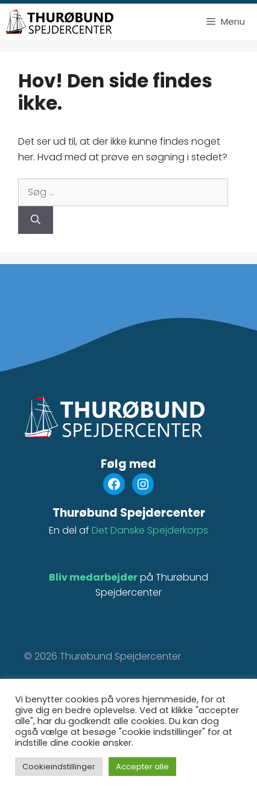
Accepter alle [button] (142, 766)
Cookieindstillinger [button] (58, 766)
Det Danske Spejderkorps (150, 530)
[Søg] (35, 220)
